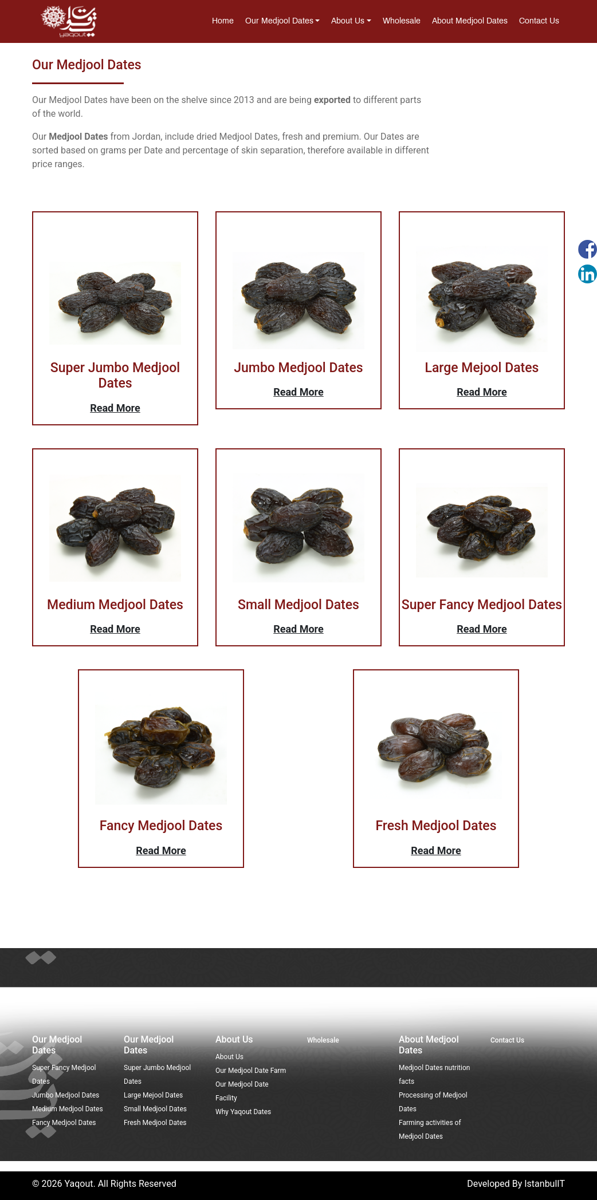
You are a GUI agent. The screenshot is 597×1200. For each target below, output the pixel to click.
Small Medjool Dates (155, 1109)
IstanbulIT (544, 1183)
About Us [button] (347, 21)
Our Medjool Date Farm (250, 1071)
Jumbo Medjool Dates (65, 1095)
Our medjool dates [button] (279, 21)
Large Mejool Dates (153, 1095)
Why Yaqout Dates (243, 1112)
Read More (115, 408)
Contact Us (539, 21)
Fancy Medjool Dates (64, 1123)
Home (223, 21)
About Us (229, 1057)
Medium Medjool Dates (67, 1109)
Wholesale (402, 21)
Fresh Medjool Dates (155, 1123)
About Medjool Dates (470, 21)
